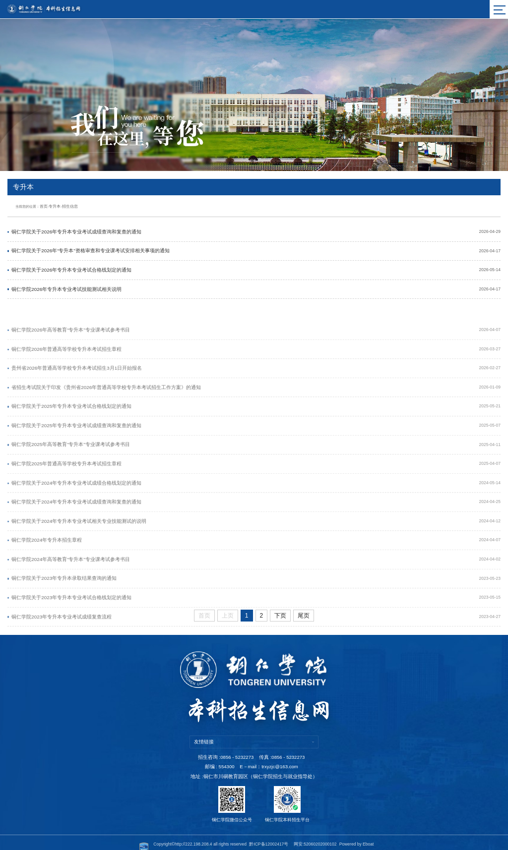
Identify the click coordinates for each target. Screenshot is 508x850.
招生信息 (66, 205)
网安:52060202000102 (315, 833)
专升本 (53, 205)
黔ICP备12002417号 (268, 833)
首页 (43, 205)
